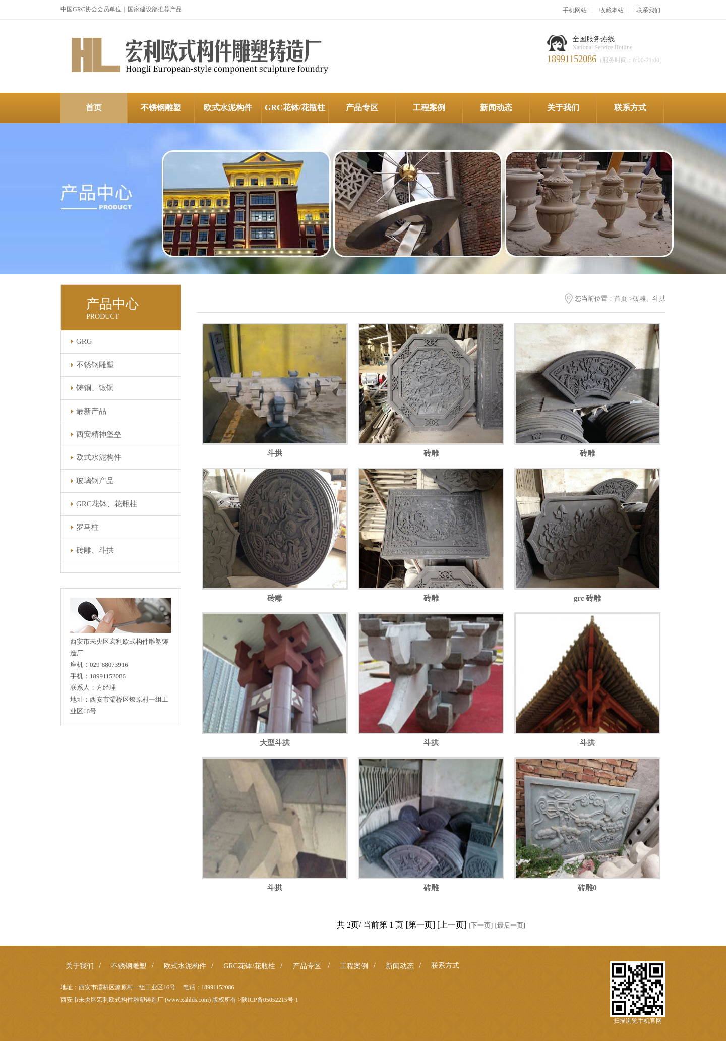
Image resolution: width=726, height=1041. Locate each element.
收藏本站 (611, 10)
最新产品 (91, 411)
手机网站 (575, 10)
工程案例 (429, 107)
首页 (94, 107)
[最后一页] (510, 925)
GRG (84, 341)
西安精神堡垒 (99, 434)
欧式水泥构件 (228, 107)
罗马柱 (87, 527)
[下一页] (481, 925)
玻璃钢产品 (95, 481)
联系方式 (630, 107)
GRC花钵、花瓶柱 (106, 504)
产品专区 (362, 107)
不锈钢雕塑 (161, 107)
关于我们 (563, 107)
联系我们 (648, 10)
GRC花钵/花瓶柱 (295, 107)
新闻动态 (496, 107)
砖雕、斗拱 (95, 550)
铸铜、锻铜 (95, 388)
